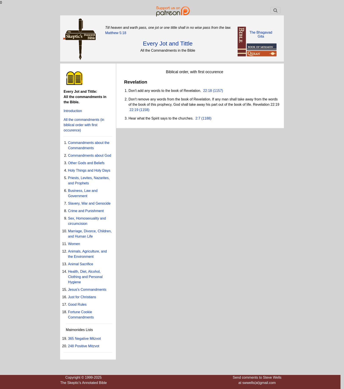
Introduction (73, 111)
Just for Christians (82, 297)
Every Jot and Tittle (168, 43)
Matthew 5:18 (115, 33)
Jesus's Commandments (87, 289)
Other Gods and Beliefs (86, 163)
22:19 (133, 110)
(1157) (217, 91)
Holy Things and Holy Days (89, 170)
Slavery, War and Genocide (89, 203)
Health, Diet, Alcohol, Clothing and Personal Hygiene (85, 277)
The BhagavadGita (260, 34)
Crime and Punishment (86, 211)
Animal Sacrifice (80, 264)
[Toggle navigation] (275, 10)
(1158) (143, 110)
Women (74, 244)
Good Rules (77, 304)
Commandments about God (89, 155)
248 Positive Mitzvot (83, 346)
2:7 (197, 118)
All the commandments (84, 125)
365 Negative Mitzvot (84, 338)
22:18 (207, 91)
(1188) (205, 118)
